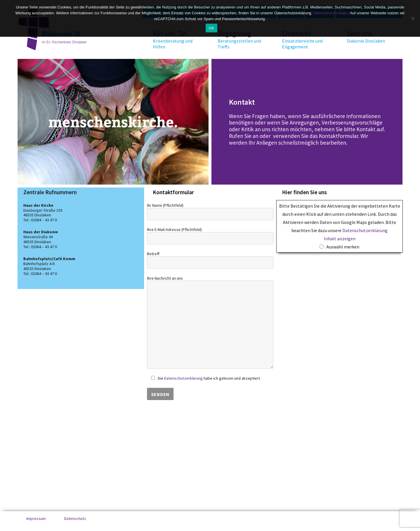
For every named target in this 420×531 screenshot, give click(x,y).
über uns (369, 36)
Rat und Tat (175, 39)
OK (211, 28)
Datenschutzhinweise (331, 13)
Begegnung (239, 39)
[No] (413, 18)
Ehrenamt (304, 39)
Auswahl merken (342, 247)
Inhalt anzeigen (340, 238)
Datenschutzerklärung (183, 378)
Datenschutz (75, 518)
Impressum (36, 518)
